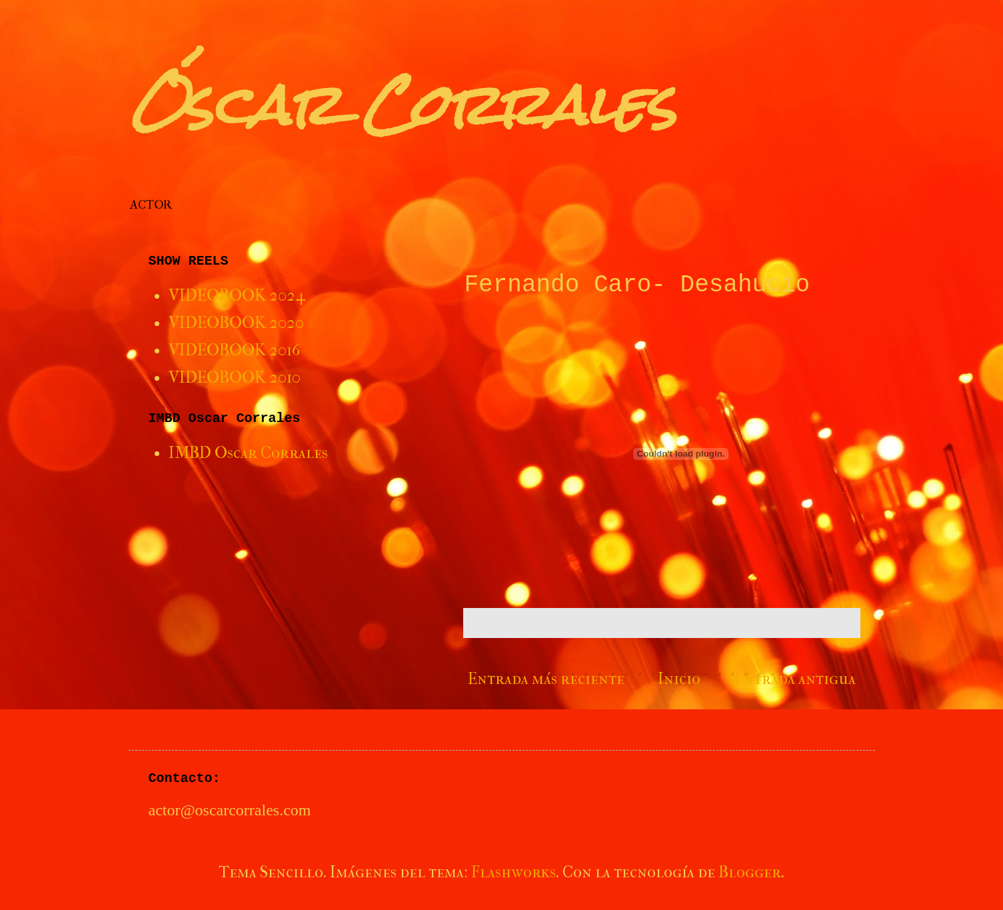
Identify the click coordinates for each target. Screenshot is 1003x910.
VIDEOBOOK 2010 (235, 377)
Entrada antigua (795, 678)
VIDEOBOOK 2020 (236, 322)
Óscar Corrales (402, 105)
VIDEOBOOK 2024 (237, 295)
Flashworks (513, 872)
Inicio (679, 678)
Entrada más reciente (546, 678)
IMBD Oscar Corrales (248, 452)
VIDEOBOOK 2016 (234, 350)
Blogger (749, 872)
